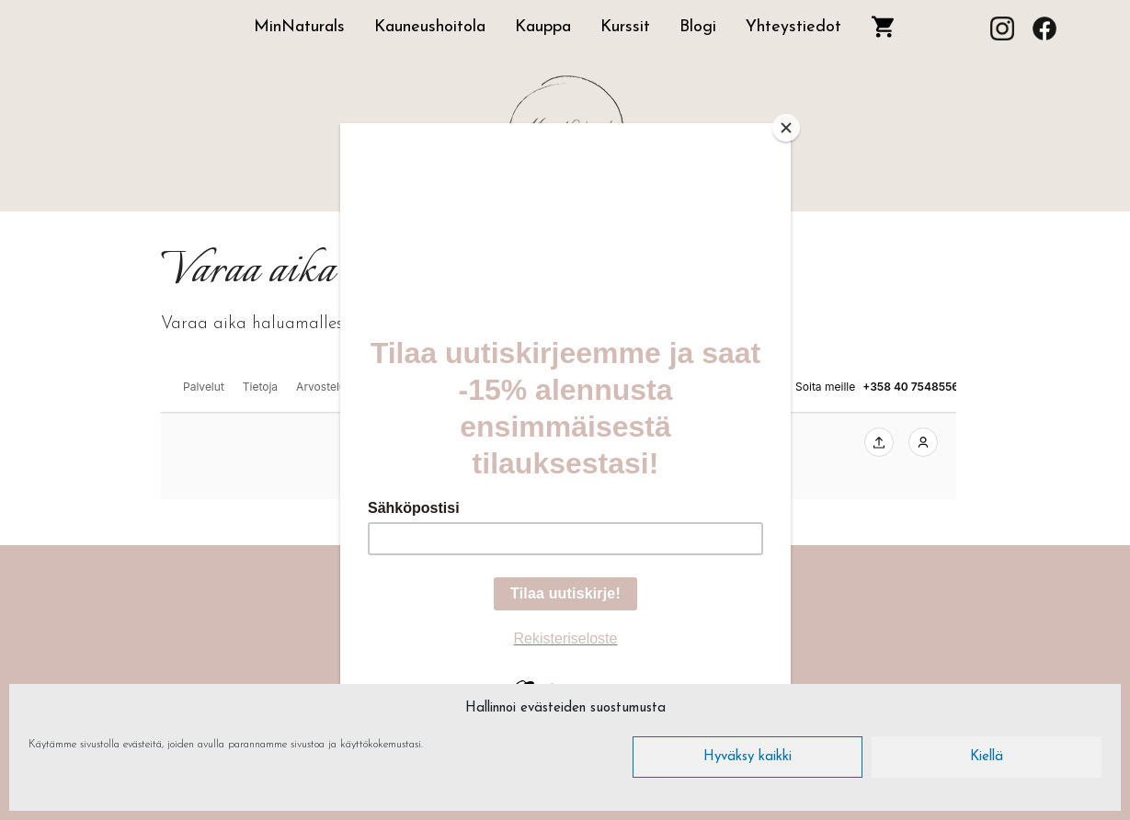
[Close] (786, 128)
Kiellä (986, 757)
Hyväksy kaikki (747, 757)
